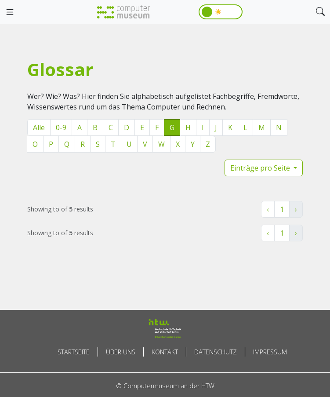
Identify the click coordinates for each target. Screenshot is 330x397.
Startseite (74, 352)
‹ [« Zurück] (268, 209)
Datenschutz (215, 352)
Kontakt (165, 352)
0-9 (61, 127)
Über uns (120, 352)
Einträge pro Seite (261, 168)
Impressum (270, 352)
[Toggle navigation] (9, 12)
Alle (39, 127)
